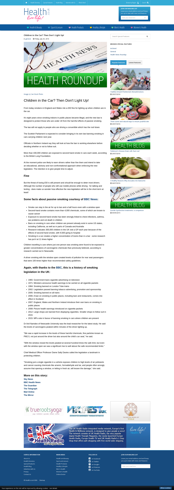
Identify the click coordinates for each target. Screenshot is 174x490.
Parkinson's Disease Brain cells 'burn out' (125, 150)
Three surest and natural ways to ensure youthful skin (129, 120)
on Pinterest (94, 466)
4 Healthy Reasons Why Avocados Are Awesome (127, 179)
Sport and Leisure (62, 460)
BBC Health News (32, 381)
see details (53, 488)
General (113, 50)
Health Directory (35, 2)
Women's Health (138, 26)
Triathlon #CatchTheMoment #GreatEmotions (127, 90)
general (28, 37)
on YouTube (94, 469)
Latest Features (135, 61)
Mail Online (29, 390)
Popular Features (118, 61)
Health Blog (59, 2)
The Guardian (30, 384)
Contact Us (27, 473)
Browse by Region (132, 2)
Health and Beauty (62, 457)
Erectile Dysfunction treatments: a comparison (127, 209)
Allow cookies (165, 488)
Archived (113, 47)
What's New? (82, 2)
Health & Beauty (34, 26)
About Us (27, 457)
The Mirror (29, 394)
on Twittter (94, 460)
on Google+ (94, 463)
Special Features (47, 2)
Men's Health (118, 26)
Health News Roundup (118, 53)
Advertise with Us (70, 2)
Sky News (28, 378)
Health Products (76, 26)
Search (145, 2)
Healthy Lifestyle (97, 26)
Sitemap (42, 479)
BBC (59, 266)
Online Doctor (60, 473)
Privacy (26, 470)
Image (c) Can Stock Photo (33, 93)
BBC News (90, 197)
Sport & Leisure (55, 26)
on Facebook (94, 457)
